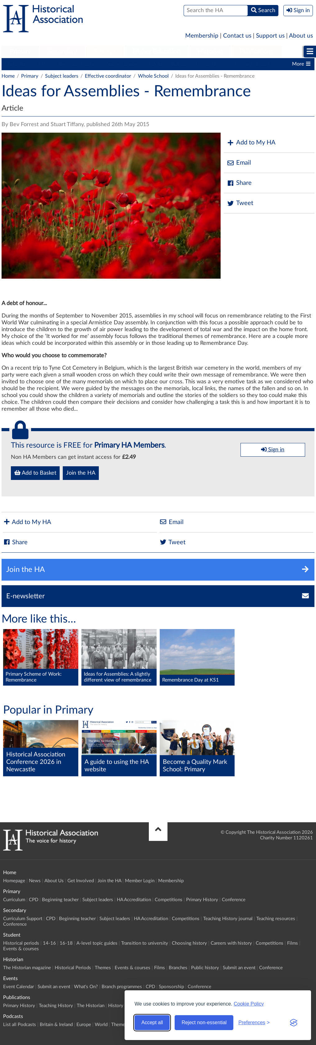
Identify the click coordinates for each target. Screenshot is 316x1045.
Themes (103, 967)
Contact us (237, 36)
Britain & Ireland (56, 1024)
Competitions (211, 64)
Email (239, 163)
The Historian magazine (27, 967)
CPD (44, 64)
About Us (54, 880)
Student (105, 51)
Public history (205, 967)
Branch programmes (122, 986)
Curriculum (17, 64)
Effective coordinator (108, 76)
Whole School (153, 76)
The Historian (90, 1005)
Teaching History (56, 1005)
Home (8, 76)
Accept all (152, 1022)
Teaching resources (275, 918)
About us (301, 36)
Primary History (252, 64)
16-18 (66, 943)
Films (292, 943)
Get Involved (80, 880)
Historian (210, 51)
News (35, 880)
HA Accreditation (168, 64)
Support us (270, 36)
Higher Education (156, 51)
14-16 (49, 943)
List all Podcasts (19, 1024)
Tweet (240, 203)
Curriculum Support (22, 918)
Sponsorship (171, 986)
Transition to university (144, 943)
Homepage (14, 880)
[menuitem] (20, 52)
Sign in (272, 449)
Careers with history (231, 943)
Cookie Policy (249, 1003)
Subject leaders (123, 64)
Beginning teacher (77, 64)
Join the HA (80, 473)
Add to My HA (251, 142)
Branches (178, 967)
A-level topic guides (96, 943)
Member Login (139, 880)
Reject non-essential (204, 1022)
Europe (83, 1024)
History (115, 1005)
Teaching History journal (228, 918)
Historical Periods (73, 967)
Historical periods (21, 943)
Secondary (62, 51)
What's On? (86, 986)
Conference (233, 899)
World (101, 1024)
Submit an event (239, 967)
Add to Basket (35, 473)
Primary (20, 51)
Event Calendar (18, 986)
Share (239, 183)
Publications (256, 51)
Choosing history (189, 943)
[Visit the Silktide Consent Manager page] (293, 1022)
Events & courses (21, 949)
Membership (201, 36)
